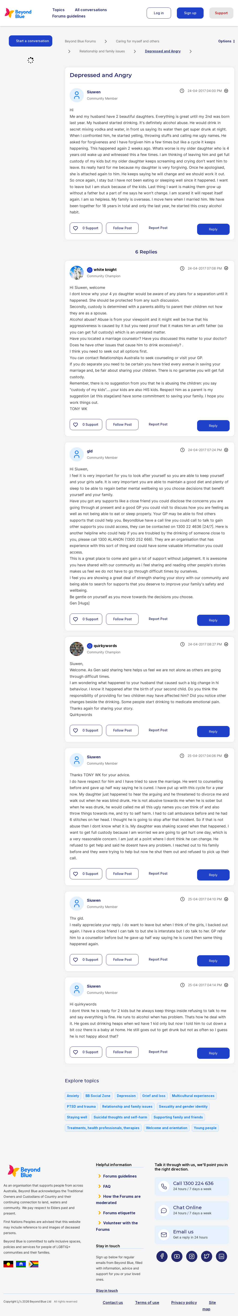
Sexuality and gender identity (183, 1106)
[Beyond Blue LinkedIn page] (221, 1266)
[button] (75, 228)
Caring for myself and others (137, 41)
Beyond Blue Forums (24, 13)
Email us (183, 1232)
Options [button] (224, 41)
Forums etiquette (119, 1213)
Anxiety (73, 1096)
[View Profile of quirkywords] (105, 645)
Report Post (158, 227)
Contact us (113, 1302)
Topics (58, 9)
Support (221, 13)
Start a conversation (32, 41)
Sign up (190, 13)
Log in (159, 13)
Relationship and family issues (102, 51)
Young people (205, 1128)
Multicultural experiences (193, 1096)
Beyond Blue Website (23, 1171)
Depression (126, 1096)
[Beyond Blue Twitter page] (206, 1266)
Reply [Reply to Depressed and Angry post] (213, 229)
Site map (209, 1305)
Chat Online (187, 1207)
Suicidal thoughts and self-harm (120, 1117)
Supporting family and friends (178, 1117)
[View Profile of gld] (90, 451)
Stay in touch (107, 1290)
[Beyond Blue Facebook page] (162, 1266)
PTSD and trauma (81, 1106)
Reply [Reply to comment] (213, 426)
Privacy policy (184, 1302)
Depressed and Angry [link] (163, 51)
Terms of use (147, 1302)
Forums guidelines (69, 16)
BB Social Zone (98, 1096)
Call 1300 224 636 (193, 1183)
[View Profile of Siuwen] (94, 92)
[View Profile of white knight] (105, 269)
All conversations (91, 9)
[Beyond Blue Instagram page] (191, 1266)
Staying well (77, 1117)
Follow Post (122, 228)
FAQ (107, 1186)
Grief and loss (153, 1096)
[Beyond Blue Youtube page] (176, 1266)
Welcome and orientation (166, 1128)
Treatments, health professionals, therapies (103, 1128)
